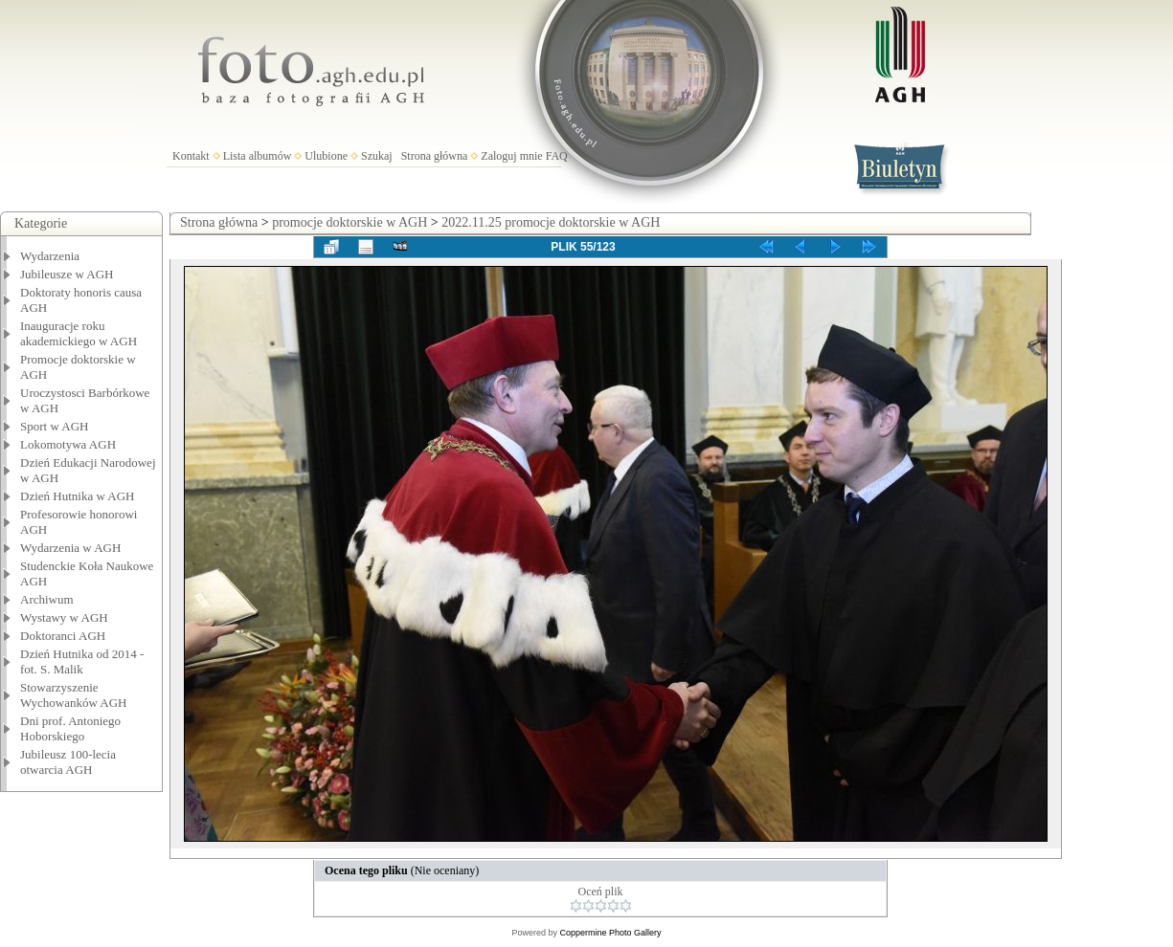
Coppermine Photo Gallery (610, 932)
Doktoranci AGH (62, 635)
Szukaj (377, 156)
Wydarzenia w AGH (70, 547)
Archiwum (47, 599)
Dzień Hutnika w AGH (77, 496)
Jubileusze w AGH (67, 274)
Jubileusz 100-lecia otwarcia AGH (68, 762)
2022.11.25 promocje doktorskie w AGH (550, 222)
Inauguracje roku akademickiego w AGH (78, 333)
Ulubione (326, 156)
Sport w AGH (54, 426)
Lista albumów (257, 156)
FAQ (557, 156)
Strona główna (434, 156)
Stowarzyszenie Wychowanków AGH (73, 695)
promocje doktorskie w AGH (349, 222)
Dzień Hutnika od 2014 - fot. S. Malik (82, 661)
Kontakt (191, 156)
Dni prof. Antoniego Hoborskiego (70, 728)
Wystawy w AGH (64, 617)
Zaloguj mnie (511, 156)
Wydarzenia (49, 256)
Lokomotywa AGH (68, 444)
